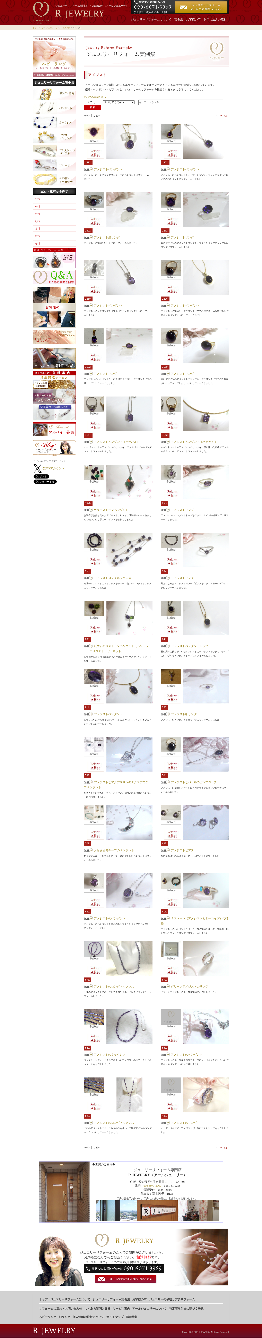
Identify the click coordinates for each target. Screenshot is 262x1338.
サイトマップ (115, 1317)
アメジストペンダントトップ (189, 646)
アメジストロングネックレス (112, 578)
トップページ (38, 28)
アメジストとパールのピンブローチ (194, 782)
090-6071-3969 (152, 1185)
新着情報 (132, 1317)
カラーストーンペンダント (111, 509)
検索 (92, 107)
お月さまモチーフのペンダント (114, 850)
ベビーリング (47, 1317)
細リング (64, 1317)
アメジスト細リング (107, 237)
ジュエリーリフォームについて (151, 19)
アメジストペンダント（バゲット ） (194, 441)
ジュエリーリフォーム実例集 (58, 28)
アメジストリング (182, 237)
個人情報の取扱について (88, 1317)
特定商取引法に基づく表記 (186, 1308)
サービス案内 (121, 1308)
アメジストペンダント (108, 169)
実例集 (178, 19)
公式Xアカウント (53, 468)
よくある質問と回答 (97, 1308)
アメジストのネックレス (109, 1054)
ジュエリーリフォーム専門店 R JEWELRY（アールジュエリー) (90, 5)
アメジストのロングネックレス (114, 986)
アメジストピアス (182, 850)
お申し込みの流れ (215, 19)
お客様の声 (193, 19)
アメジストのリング (184, 1122)
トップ (43, 1299)
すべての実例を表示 (95, 97)
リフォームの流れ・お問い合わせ (60, 1308)
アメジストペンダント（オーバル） (117, 441)
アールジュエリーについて (149, 1308)
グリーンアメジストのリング (189, 986)
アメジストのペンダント (109, 918)
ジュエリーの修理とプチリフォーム (172, 1299)
